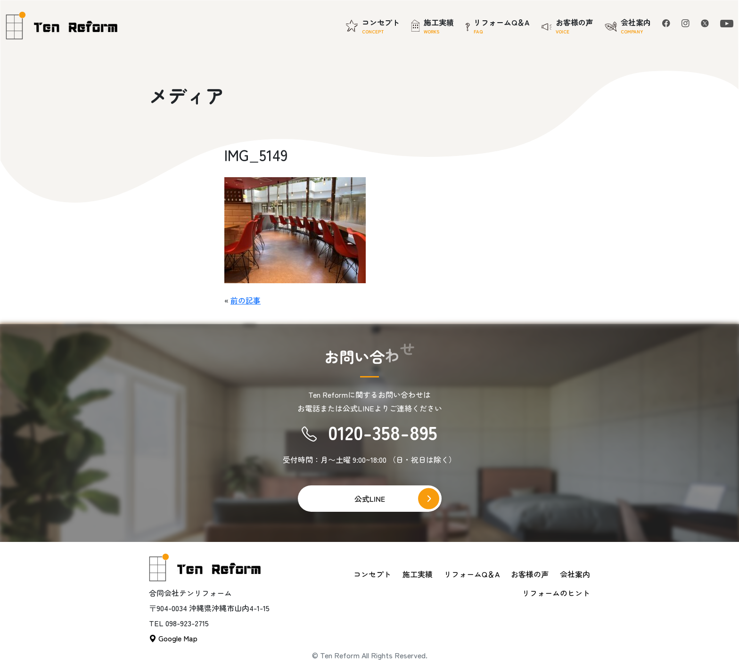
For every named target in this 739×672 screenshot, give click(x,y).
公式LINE (369, 498)
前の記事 (245, 300)
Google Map (173, 638)
